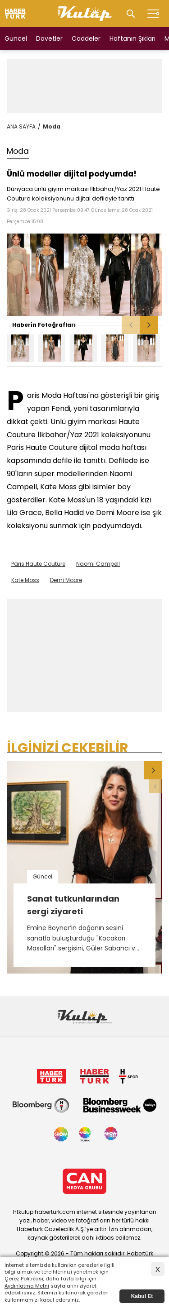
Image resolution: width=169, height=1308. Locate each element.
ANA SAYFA (21, 126)
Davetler (49, 38)
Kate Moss (25, 580)
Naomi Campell (98, 564)
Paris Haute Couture (38, 564)
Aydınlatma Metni (27, 1285)
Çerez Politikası (24, 1278)
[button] (149, 325)
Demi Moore (66, 580)
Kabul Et (142, 1296)
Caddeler (86, 38)
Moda (51, 126)
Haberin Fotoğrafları (44, 325)
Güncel (16, 38)
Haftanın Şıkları (132, 38)
